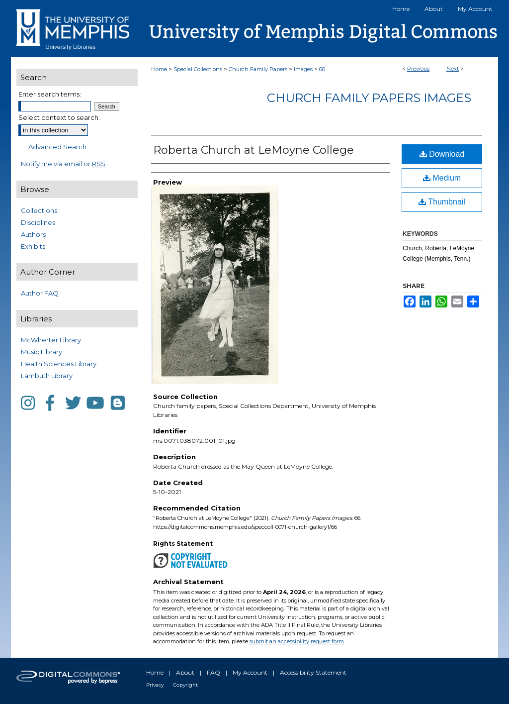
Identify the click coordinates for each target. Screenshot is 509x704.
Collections (39, 210)
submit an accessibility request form (297, 641)
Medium (442, 178)
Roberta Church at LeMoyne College (253, 150)
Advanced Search (57, 147)
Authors (33, 234)
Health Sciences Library (58, 364)
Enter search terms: (49, 94)
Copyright (185, 685)
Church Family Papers (258, 69)
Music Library (41, 352)
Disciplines (38, 222)
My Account (250, 672)
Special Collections (197, 69)
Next (452, 68)
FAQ (213, 672)
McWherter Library (51, 340)
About (185, 672)
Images (303, 69)
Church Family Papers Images (369, 98)
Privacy (155, 685)
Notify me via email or (63, 164)
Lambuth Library (47, 376)
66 (322, 69)
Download (442, 154)
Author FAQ (40, 293)
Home (159, 69)
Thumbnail (442, 202)
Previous (418, 68)
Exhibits (33, 246)
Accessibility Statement (313, 672)
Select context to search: (59, 117)
